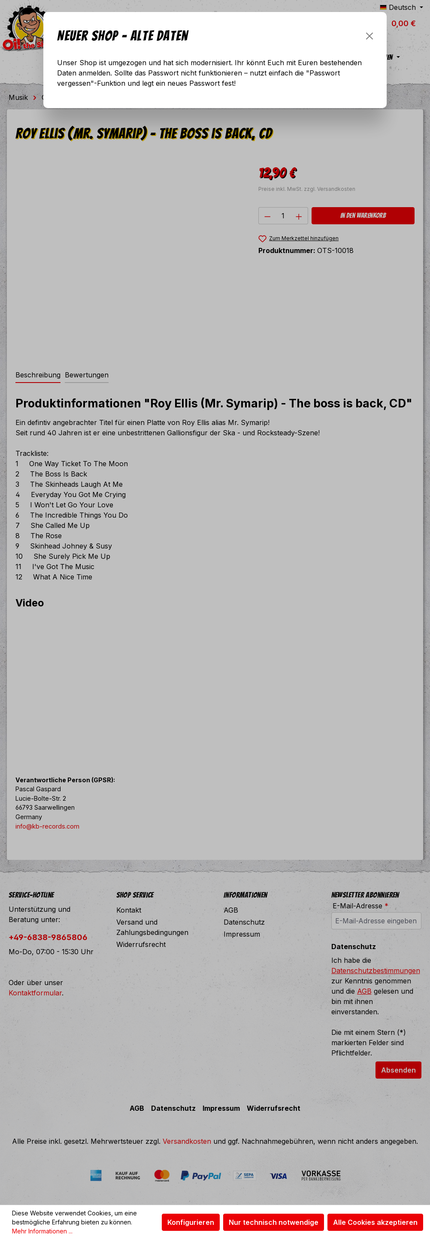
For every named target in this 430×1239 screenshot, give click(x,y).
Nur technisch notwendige (273, 1222)
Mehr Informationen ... (42, 1231)
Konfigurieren (190, 1222)
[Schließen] (369, 36)
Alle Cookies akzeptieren (375, 1222)
